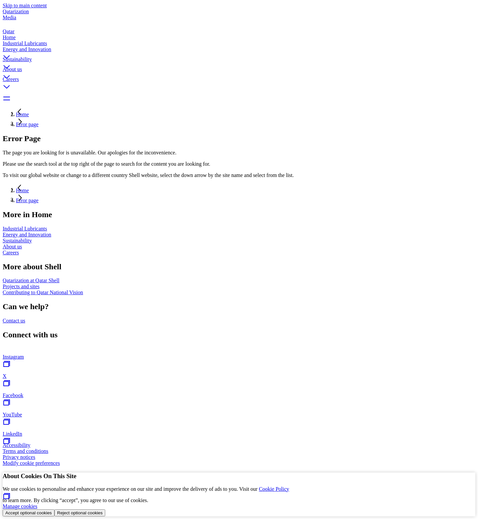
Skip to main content (25, 5)
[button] (239, 51)
